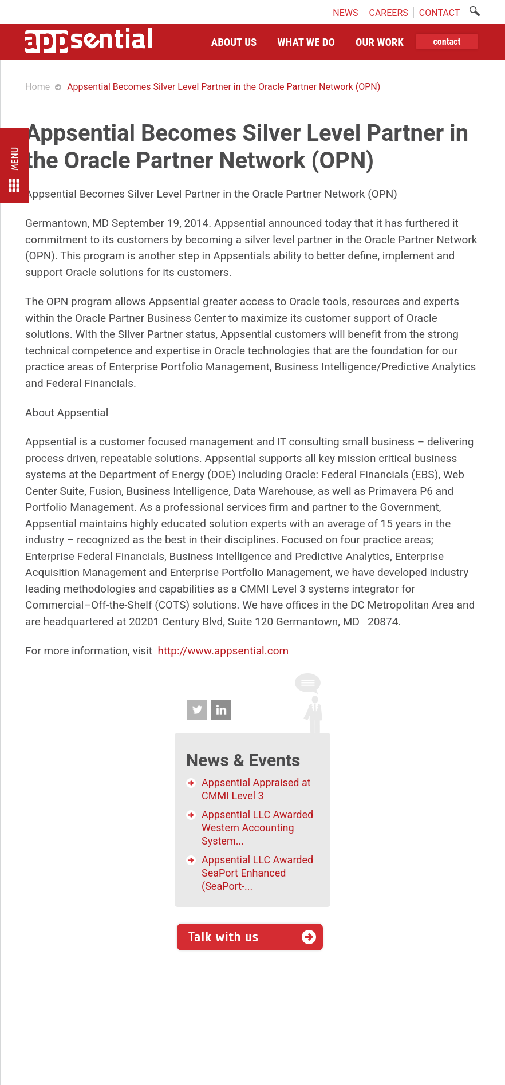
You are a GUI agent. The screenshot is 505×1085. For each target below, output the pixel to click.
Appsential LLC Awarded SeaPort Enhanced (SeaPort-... (257, 873)
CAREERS (388, 12)
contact (446, 41)
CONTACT (439, 12)
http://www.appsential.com (223, 650)
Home (37, 86)
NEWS (345, 12)
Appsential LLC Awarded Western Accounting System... (257, 827)
